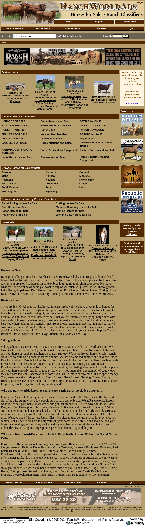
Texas (49, 187)
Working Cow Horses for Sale (73, 214)
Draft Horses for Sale (14, 207)
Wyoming (51, 191)
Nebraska (7, 179)
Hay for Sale (87, 138)
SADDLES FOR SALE (14, 143)
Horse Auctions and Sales (56, 143)
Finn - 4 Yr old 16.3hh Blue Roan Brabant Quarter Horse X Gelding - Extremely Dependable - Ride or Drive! (72, 252)
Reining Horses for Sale (70, 210)
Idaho (5, 175)
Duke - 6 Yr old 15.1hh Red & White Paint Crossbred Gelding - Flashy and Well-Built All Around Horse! (44, 252)
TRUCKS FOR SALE (13, 138)
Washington (9, 191)
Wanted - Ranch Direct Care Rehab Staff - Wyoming (15, 98)
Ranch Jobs (48, 129)
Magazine (99, 22)
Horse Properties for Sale (56, 125)
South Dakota (10, 187)
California (51, 172)
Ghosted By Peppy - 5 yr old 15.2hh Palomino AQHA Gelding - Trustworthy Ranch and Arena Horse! (74, 102)
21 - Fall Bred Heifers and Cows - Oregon (103, 101)
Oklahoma (52, 183)
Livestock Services (52, 138)
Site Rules (101, 28)
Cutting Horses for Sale (70, 203)
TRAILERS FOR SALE (15, 134)
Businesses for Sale (53, 157)
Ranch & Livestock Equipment (59, 150)
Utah (82, 187)
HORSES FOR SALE (13, 121)
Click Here (132, 103)
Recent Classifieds (14, 28)
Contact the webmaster (134, 486)
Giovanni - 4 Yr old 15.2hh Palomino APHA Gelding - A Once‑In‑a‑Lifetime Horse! (102, 254)
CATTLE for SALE (90, 121)
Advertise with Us (72, 28)
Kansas (50, 175)
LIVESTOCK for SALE (93, 125)
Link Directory (129, 22)
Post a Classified (43, 28)
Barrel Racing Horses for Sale (19, 203)
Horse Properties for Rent (17, 157)
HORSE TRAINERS (13, 129)
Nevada (50, 179)
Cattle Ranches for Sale (55, 121)
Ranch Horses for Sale (15, 210)
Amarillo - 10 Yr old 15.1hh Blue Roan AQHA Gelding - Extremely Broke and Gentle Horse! (45, 103)
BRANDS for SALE (91, 134)
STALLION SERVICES (14, 125)
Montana (84, 175)
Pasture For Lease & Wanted (97, 150)
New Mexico (86, 179)
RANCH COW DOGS (92, 129)
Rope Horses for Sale (14, 214)
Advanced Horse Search (74, 36)
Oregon (83, 183)
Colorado (85, 172)
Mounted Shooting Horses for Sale (76, 207)
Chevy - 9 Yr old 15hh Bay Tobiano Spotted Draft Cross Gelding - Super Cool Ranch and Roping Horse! (15, 253)
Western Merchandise (54, 134)
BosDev (7, 523)
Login (130, 28)
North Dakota (9, 183)
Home (69, 22)
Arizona (6, 172)
